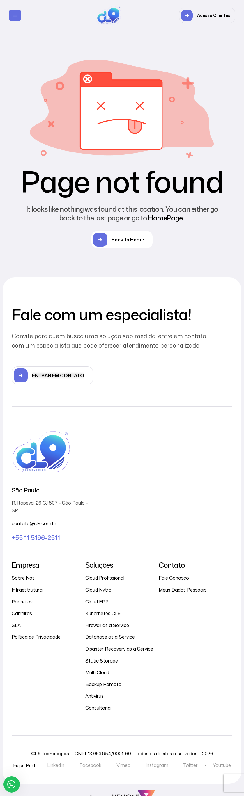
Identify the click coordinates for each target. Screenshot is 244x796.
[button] (207, 15)
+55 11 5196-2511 (36, 537)
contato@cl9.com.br (34, 523)
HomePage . (166, 218)
